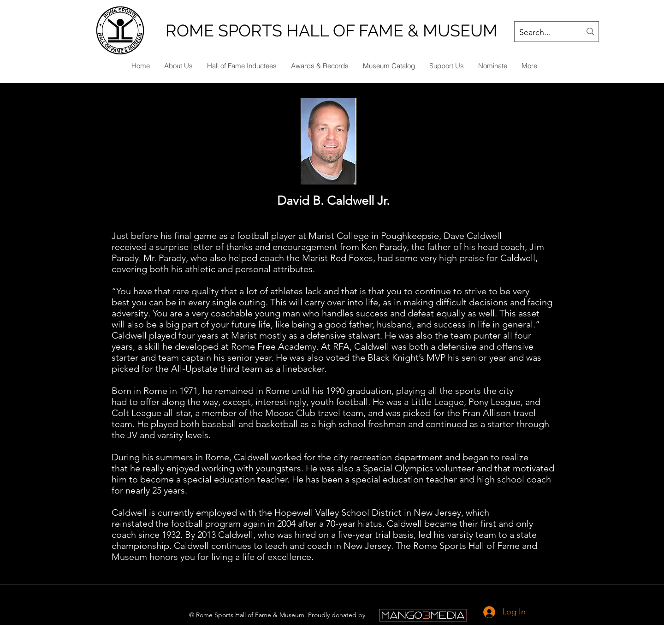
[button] (492, 66)
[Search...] (543, 33)
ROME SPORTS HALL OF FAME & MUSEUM (332, 30)
